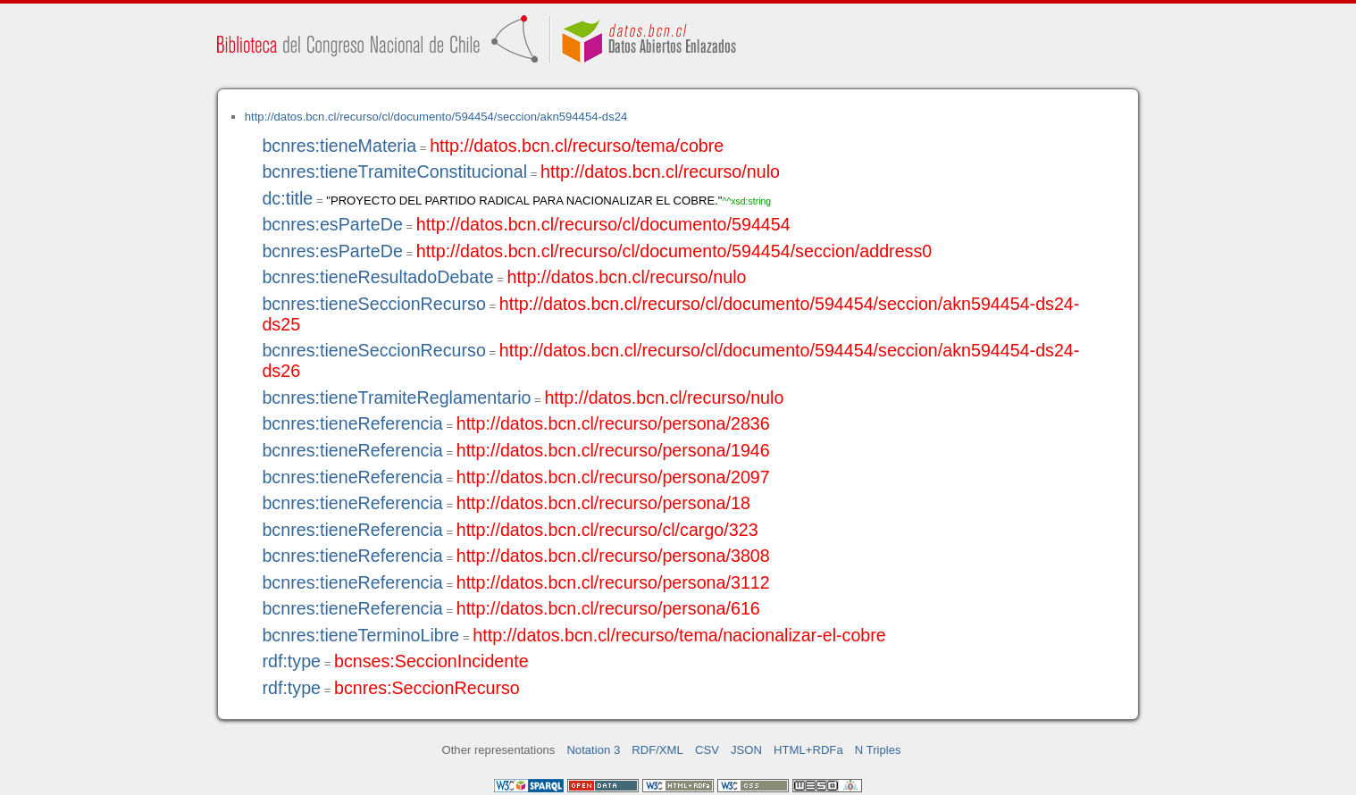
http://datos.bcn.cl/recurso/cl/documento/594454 (603, 224)
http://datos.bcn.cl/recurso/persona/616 (608, 608)
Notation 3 (593, 750)
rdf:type (291, 661)
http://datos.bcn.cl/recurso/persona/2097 (613, 477)
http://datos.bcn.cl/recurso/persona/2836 (613, 423)
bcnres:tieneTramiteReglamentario (396, 397)
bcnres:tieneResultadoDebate (377, 277)
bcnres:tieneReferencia (352, 423)
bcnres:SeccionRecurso (427, 688)
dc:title (287, 198)
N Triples (878, 750)
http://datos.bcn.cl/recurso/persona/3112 (613, 582)
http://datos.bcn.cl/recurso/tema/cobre (577, 145)
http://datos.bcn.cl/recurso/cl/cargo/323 (607, 530)
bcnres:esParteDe (332, 224)
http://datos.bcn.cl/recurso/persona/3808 (613, 555)
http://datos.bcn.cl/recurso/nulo (660, 171)
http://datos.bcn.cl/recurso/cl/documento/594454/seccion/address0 (674, 251)
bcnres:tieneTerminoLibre (360, 635)
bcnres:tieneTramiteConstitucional (394, 171)
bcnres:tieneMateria (339, 145)
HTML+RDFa (808, 750)
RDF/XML (657, 750)
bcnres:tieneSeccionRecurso (373, 304)
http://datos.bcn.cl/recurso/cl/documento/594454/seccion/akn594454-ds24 (436, 116)
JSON (746, 750)
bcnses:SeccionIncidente (431, 661)
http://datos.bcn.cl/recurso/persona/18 (603, 503)
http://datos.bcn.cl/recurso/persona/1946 (613, 450)
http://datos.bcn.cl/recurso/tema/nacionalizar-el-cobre (679, 635)
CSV (707, 750)
